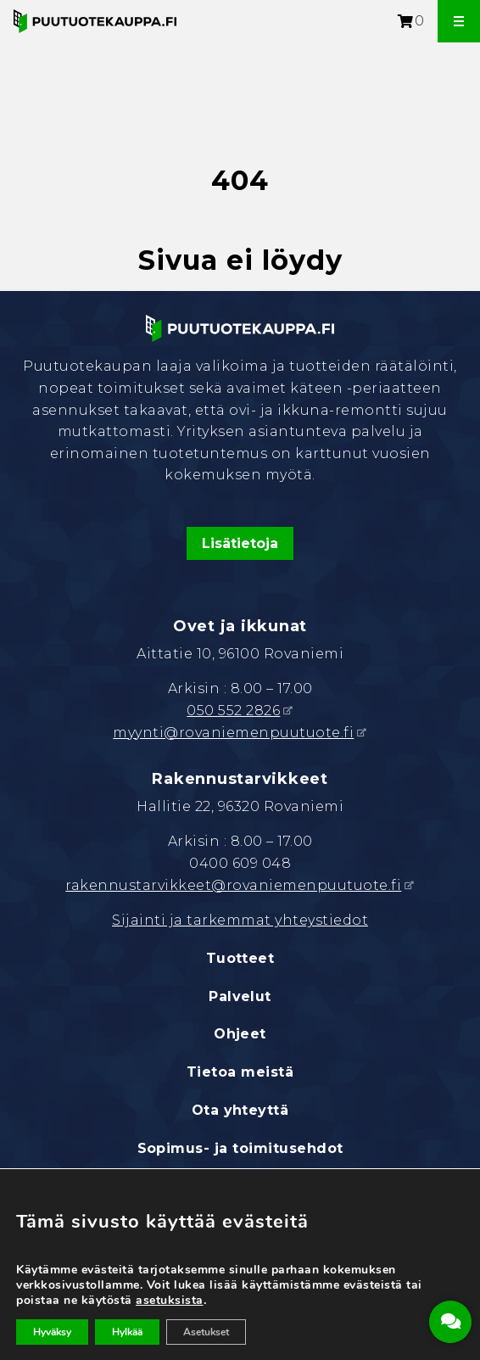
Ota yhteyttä (240, 1110)
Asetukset (206, 1332)
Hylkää (127, 1332)
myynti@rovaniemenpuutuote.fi (233, 733)
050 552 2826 (233, 710)
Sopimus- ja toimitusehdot (240, 1148)
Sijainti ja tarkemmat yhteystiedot (240, 920)
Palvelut (240, 996)
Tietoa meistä (240, 1072)
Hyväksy (52, 1332)
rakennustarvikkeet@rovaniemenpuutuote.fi (233, 885)
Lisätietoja (240, 543)
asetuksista (170, 1300)
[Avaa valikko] (459, 21)
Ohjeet (240, 1034)
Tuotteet (240, 958)
